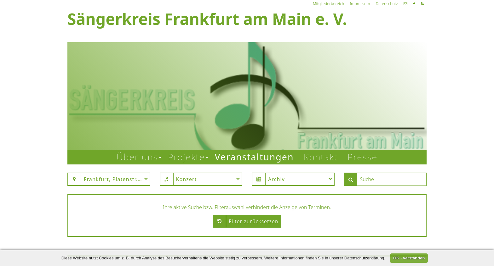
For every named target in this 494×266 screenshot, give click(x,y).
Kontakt (321, 157)
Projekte (186, 157)
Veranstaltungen (254, 157)
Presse (362, 157)
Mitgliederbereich (328, 3)
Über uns (137, 157)
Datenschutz (387, 3)
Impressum (360, 3)
